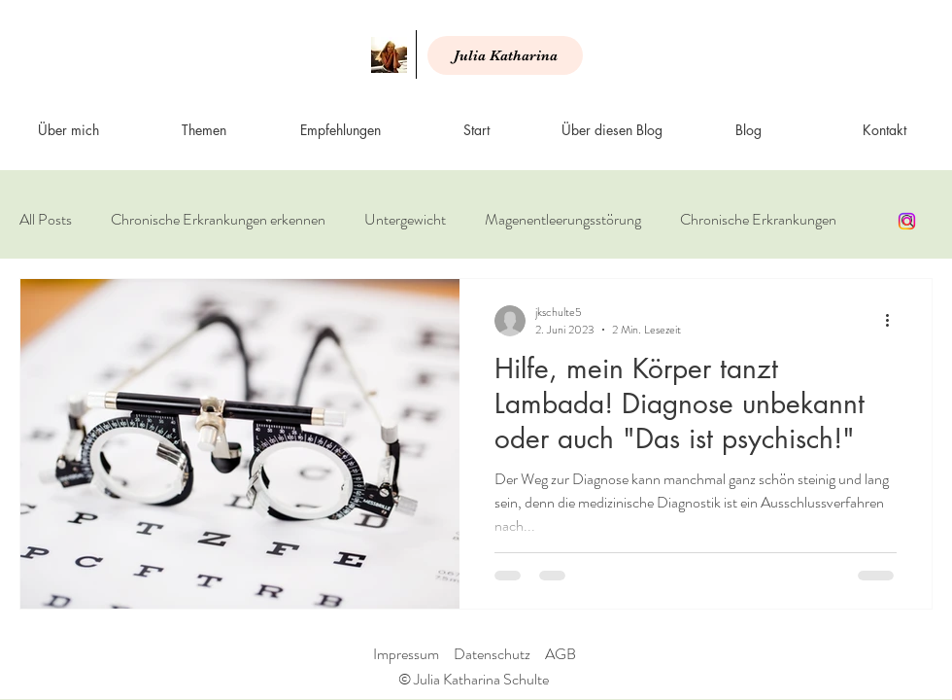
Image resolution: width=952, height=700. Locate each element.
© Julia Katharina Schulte (473, 679)
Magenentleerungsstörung (563, 219)
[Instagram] (907, 221)
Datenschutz (492, 654)
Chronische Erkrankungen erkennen (218, 219)
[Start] (389, 55)
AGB (560, 654)
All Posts (45, 219)
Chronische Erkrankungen (758, 219)
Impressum (406, 654)
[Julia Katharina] (505, 55)
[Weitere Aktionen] (893, 320)
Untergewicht (405, 219)
